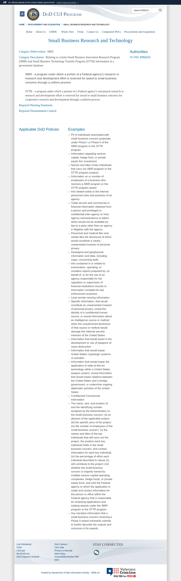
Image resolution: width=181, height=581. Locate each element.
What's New (67, 31)
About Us (41, 31)
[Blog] (96, 553)
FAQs (80, 31)
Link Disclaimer (24, 544)
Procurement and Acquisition (139, 31)
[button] (68, 2)
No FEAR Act (23, 553)
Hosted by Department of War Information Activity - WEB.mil (70, 572)
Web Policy (59, 553)
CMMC (53, 31)
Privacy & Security (63, 550)
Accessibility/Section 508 (66, 556)
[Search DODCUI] (145, 10)
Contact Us (93, 31)
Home (29, 31)
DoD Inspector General (28, 556)
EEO (56, 560)
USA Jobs (59, 547)
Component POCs (111, 31)
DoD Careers (60, 544)
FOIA (19, 547)
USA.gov (21, 550)
